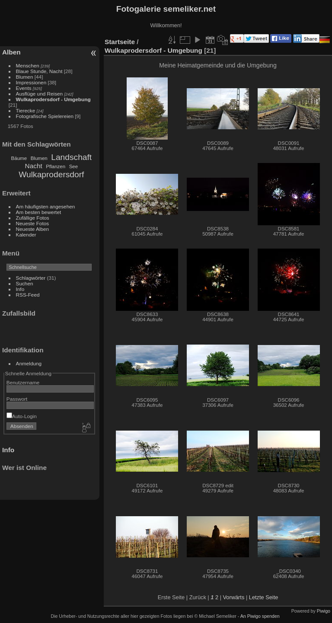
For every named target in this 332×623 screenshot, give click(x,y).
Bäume (19, 158)
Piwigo (323, 610)
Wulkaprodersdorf (51, 174)
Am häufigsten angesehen (45, 206)
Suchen (24, 283)
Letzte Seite (263, 597)
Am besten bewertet (38, 212)
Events (24, 88)
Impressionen (31, 82)
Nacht (33, 165)
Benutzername (23, 382)
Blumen (24, 77)
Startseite (120, 41)
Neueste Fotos (32, 223)
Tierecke (25, 110)
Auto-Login (21, 416)
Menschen (27, 65)
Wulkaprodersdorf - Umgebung (53, 99)
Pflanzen (55, 166)
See (73, 166)
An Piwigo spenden (260, 616)
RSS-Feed (28, 294)
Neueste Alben (32, 229)
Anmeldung (29, 363)
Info (20, 289)
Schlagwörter (31, 278)
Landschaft (71, 157)
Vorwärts (234, 597)
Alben (11, 52)
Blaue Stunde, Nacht (39, 71)
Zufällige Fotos (32, 217)
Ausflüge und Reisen (39, 93)
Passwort (16, 399)
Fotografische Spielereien (44, 116)
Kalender (26, 234)
